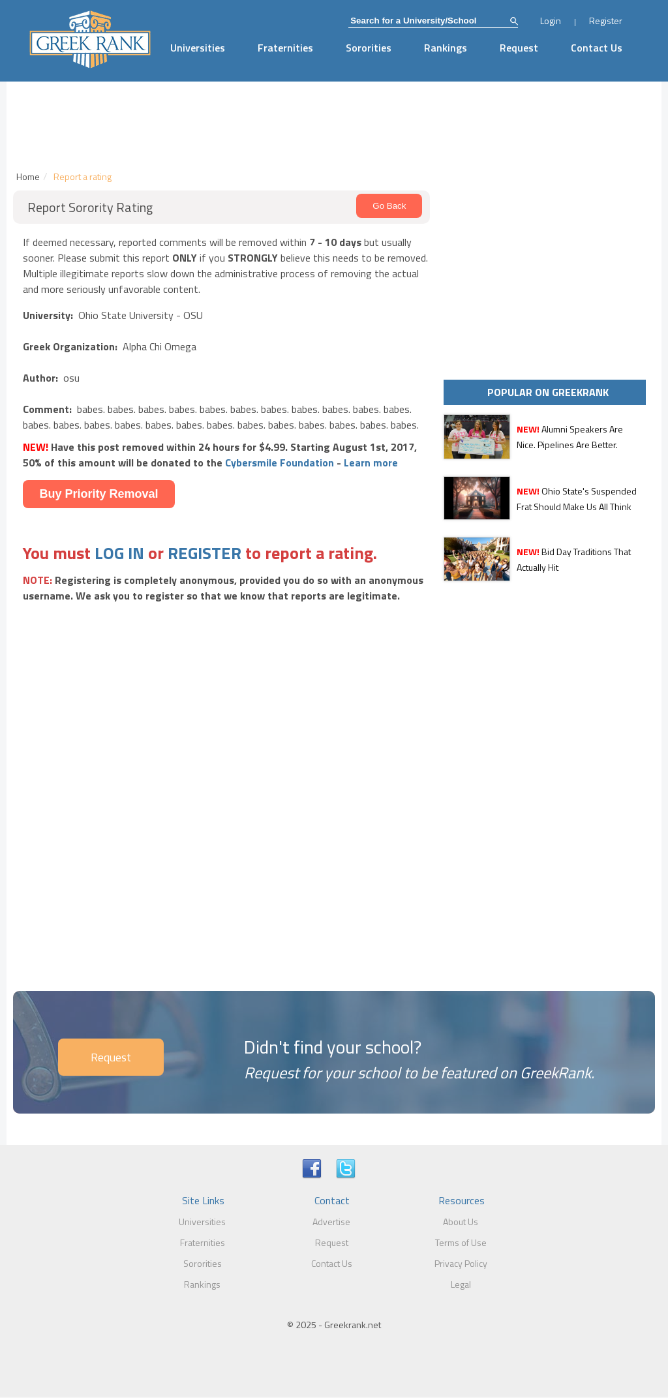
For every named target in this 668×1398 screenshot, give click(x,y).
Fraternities (285, 47)
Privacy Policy (460, 1263)
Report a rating (82, 176)
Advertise (331, 1221)
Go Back (389, 206)
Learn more (371, 462)
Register (605, 20)
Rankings (445, 47)
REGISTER (204, 553)
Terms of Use (461, 1242)
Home (28, 176)
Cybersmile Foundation (279, 462)
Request (519, 47)
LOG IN (119, 553)
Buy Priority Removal (98, 493)
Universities (197, 47)
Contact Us (596, 47)
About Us (460, 1221)
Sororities (368, 47)
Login (550, 20)
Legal (461, 1284)
